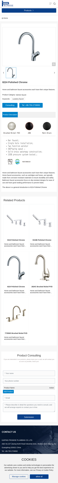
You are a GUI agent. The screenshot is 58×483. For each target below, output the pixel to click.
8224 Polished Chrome (16, 287)
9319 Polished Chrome (16, 240)
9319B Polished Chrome (42, 240)
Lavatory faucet (18, 99)
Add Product (8, 392)
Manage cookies (19, 477)
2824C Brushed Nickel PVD (42, 287)
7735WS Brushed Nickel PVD (16, 333)
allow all (39, 477)
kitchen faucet (21, 95)
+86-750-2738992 (11, 451)
